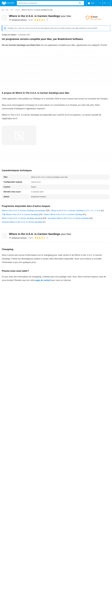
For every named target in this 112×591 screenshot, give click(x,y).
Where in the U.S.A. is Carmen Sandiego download (22, 218)
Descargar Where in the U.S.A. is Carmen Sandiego (68, 218)
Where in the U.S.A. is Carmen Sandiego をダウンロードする (75, 211)
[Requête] (50, 3)
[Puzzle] (17, 10)
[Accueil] (3, 10)
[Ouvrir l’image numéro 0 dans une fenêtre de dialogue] (19, 135)
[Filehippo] (8, 3)
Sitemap (36, 531)
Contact (15, 531)
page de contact (43, 280)
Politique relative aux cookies (33, 536)
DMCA (93, 536)
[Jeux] (11, 10)
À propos (5, 531)
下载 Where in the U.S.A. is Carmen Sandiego (20, 214)
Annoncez (25, 531)
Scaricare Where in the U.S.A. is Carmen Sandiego (22, 222)
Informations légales (80, 536)
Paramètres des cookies (11, 538)
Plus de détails (56, 518)
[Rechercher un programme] (80, 3)
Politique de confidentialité (58, 536)
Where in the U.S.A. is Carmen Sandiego (40, 15)
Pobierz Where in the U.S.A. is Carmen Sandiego (63, 214)
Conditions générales (10, 536)
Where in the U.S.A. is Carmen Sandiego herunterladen (24, 211)
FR (106, 3)
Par (18, 20)
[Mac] (7, 10)
